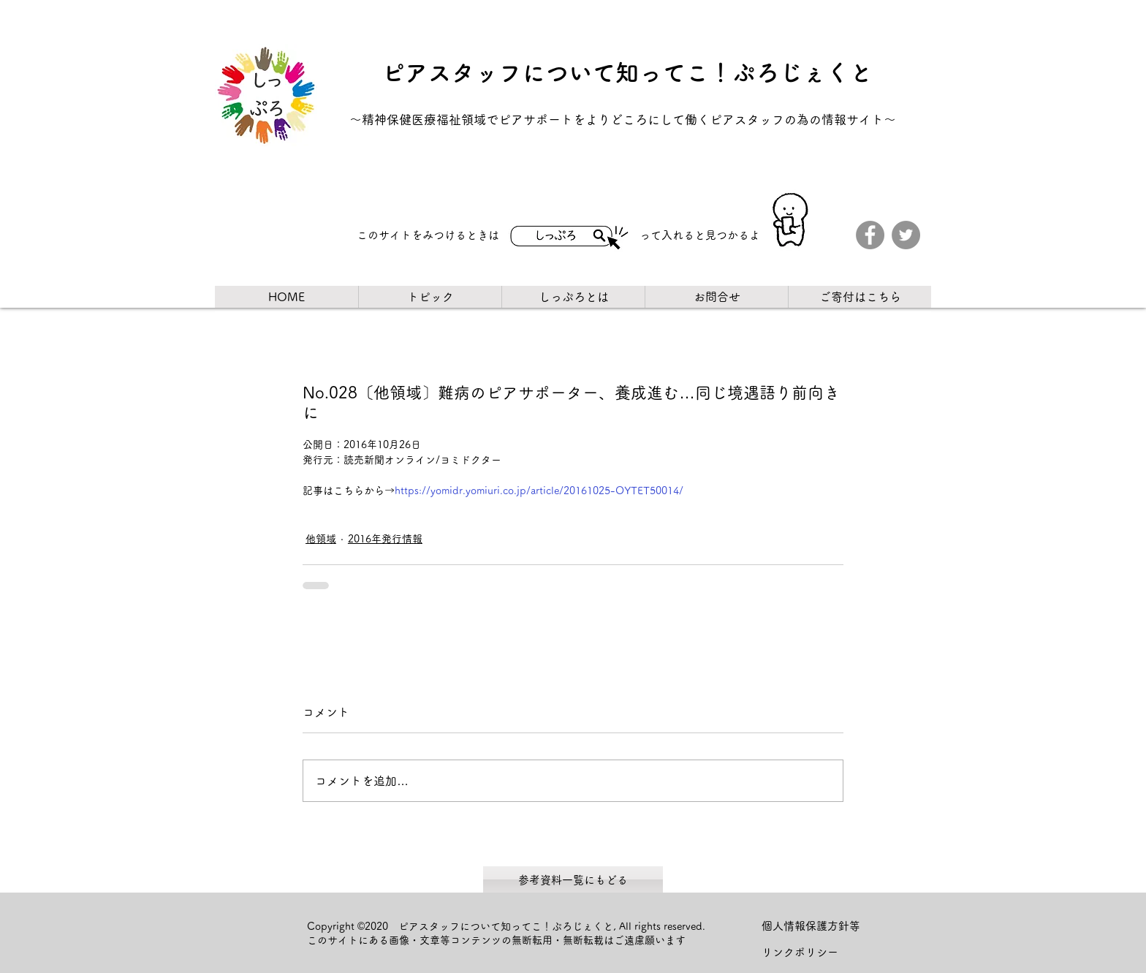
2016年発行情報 (385, 539)
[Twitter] (906, 235)
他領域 (321, 539)
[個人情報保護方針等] (817, 926)
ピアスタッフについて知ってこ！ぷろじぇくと (627, 72)
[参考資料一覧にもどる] (573, 879)
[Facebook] (870, 235)
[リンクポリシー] (817, 952)
